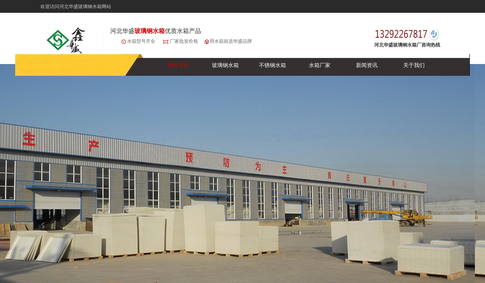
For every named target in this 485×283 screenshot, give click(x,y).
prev (25, 175)
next (459, 175)
